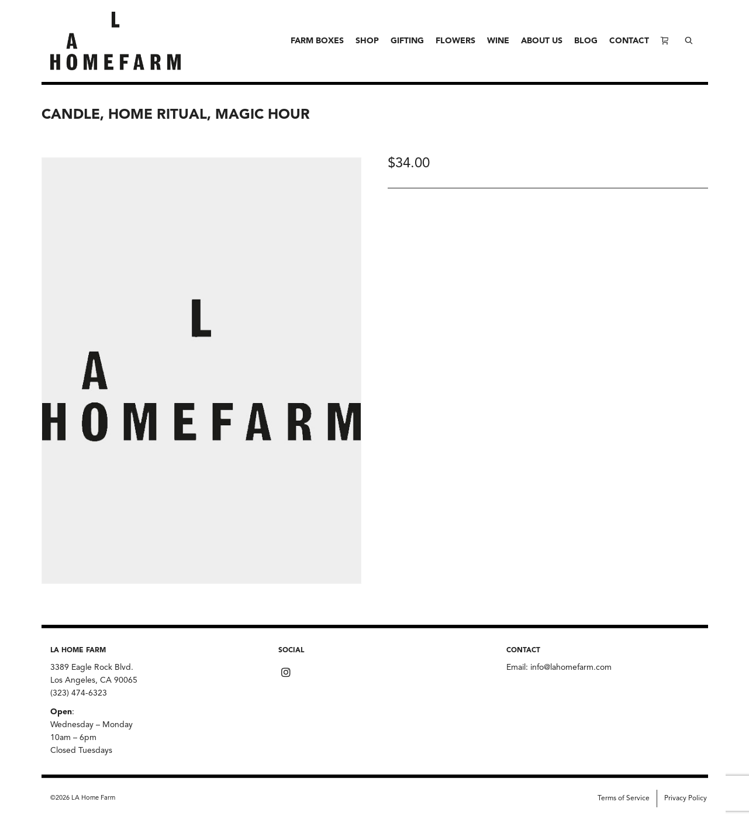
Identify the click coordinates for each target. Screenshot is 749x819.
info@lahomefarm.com (571, 667)
